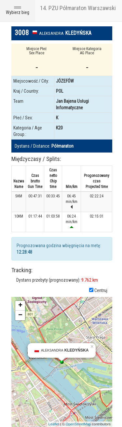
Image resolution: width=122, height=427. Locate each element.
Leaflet (53, 424)
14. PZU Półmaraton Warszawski (78, 8)
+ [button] (20, 306)
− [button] (20, 315)
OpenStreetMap (78, 424)
